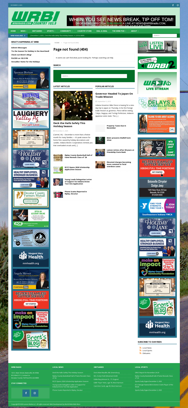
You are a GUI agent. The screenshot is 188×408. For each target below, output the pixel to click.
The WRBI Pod (118, 31)
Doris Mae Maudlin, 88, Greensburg (106, 372)
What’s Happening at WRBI (25, 41)
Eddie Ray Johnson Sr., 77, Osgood (106, 379)
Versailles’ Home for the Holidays (25, 61)
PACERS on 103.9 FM (19, 58)
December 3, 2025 (61, 131)
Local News (147, 347)
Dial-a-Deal (102, 31)
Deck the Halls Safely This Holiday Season (69, 124)
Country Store (84, 31)
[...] (76, 145)
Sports (50, 31)
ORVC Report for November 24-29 (147, 372)
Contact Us (26, 375)
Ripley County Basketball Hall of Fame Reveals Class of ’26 (78, 156)
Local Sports (147, 350)
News (23, 31)
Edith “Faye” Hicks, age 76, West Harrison (108, 382)
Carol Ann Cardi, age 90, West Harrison (108, 386)
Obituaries (37, 31)
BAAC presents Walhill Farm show (119, 138)
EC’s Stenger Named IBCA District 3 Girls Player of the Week (154, 385)
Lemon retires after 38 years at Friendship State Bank (120, 151)
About (134, 31)
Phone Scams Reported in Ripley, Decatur (76, 192)
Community (65, 31)
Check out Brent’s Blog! (21, 54)
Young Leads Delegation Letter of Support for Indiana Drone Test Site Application (78, 181)
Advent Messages (19, 47)
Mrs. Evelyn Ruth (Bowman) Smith (106, 376)
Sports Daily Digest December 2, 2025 (148, 390)
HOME (13, 31)
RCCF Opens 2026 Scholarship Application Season (77, 168)
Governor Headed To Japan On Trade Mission (114, 95)
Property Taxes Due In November (116, 126)
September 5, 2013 (104, 101)
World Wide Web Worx (72, 404)
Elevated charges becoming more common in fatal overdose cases (119, 164)
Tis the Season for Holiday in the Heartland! (30, 51)
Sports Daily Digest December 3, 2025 (148, 381)
